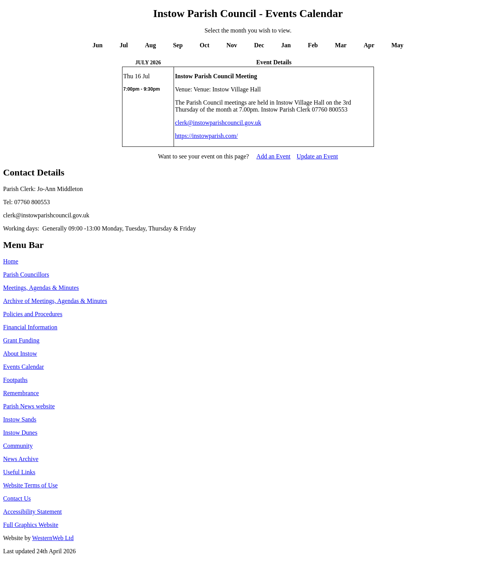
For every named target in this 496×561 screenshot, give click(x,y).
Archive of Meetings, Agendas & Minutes (55, 301)
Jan (286, 45)
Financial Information (30, 327)
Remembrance (21, 393)
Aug (150, 45)
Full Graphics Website (30, 524)
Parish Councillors (26, 274)
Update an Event (317, 156)
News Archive (20, 459)
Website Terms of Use (30, 485)
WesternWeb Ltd (53, 538)
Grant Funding (21, 340)
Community (18, 445)
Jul (124, 45)
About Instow (20, 353)
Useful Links (19, 472)
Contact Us (17, 498)
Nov (231, 45)
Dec (259, 45)
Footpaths (15, 380)
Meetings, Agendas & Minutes (41, 287)
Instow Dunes (20, 432)
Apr (368, 45)
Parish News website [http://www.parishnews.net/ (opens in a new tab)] (29, 406)
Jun (98, 45)
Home (10, 261)
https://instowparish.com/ (206, 136)
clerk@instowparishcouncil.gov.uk (218, 122)
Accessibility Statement (32, 511)
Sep (178, 45)
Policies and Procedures (32, 314)
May (397, 45)
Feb (313, 45)
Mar (340, 45)
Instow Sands (19, 419)
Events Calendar (23, 366)
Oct (204, 45)
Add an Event (274, 156)
